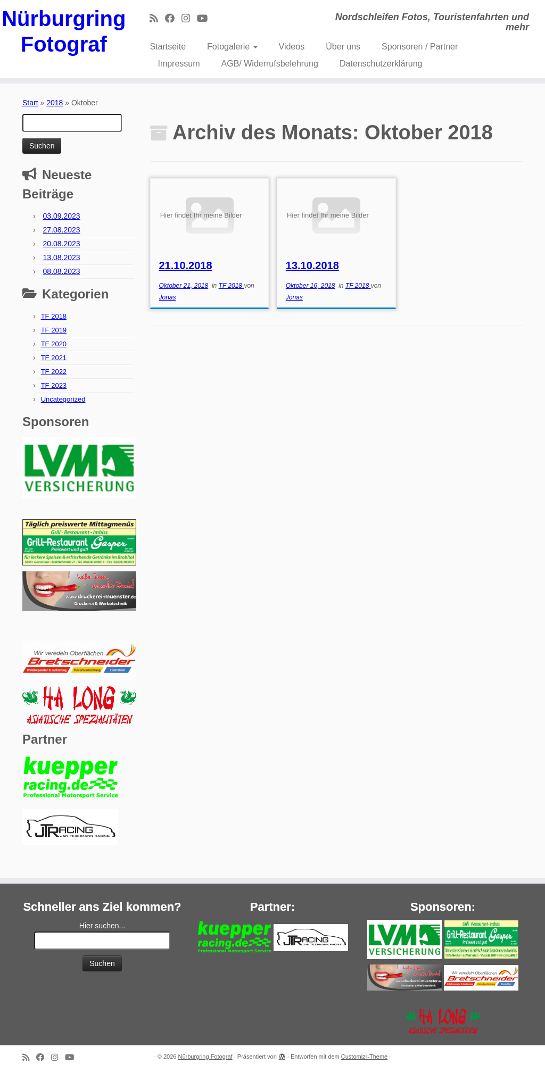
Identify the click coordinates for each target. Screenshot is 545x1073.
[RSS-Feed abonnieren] (157, 18)
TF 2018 (54, 316)
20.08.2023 (61, 243)
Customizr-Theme (364, 1056)
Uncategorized (63, 399)
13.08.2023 (61, 257)
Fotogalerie (232, 46)
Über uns (343, 46)
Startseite (168, 46)
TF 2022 (54, 372)
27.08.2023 (61, 230)
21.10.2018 (185, 265)
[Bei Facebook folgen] (173, 18)
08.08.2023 (61, 271)
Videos (292, 46)
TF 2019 (54, 330)
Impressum (179, 63)
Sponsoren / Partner (420, 46)
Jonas (167, 297)
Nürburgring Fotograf (64, 31)
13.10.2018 (312, 265)
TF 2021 (54, 358)
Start (30, 102)
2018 (54, 102)
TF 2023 (54, 385)
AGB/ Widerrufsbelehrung (269, 63)
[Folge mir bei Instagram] (189, 18)
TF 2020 (54, 344)
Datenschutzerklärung (381, 63)
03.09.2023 (61, 216)
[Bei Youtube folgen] (205, 18)
